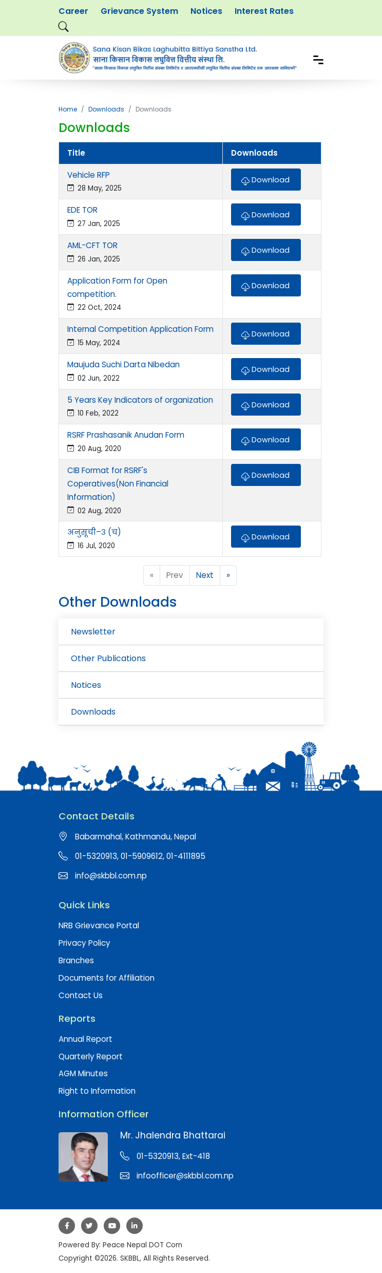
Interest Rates (264, 11)
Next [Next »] (205, 575)
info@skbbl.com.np (111, 875)
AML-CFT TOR (92, 245)
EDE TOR (82, 209)
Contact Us (81, 995)
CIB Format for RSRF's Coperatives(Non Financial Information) (117, 483)
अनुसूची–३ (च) (94, 532)
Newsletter (93, 632)
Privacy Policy (84, 943)
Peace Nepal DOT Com (142, 1245)
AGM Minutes (83, 1073)
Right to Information (97, 1090)
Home (68, 109)
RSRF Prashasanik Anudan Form (125, 434)
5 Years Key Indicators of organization (140, 400)
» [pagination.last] (228, 575)
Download (265, 179)
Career (73, 11)
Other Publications (108, 658)
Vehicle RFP (88, 175)
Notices (206, 11)
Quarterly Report (91, 1056)
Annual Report (85, 1039)
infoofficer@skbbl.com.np (185, 1175)
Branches (76, 960)
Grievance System (139, 11)
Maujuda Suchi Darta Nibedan (123, 364)
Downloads (106, 109)
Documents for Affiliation (107, 977)
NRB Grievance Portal (99, 925)
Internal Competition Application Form (140, 329)
